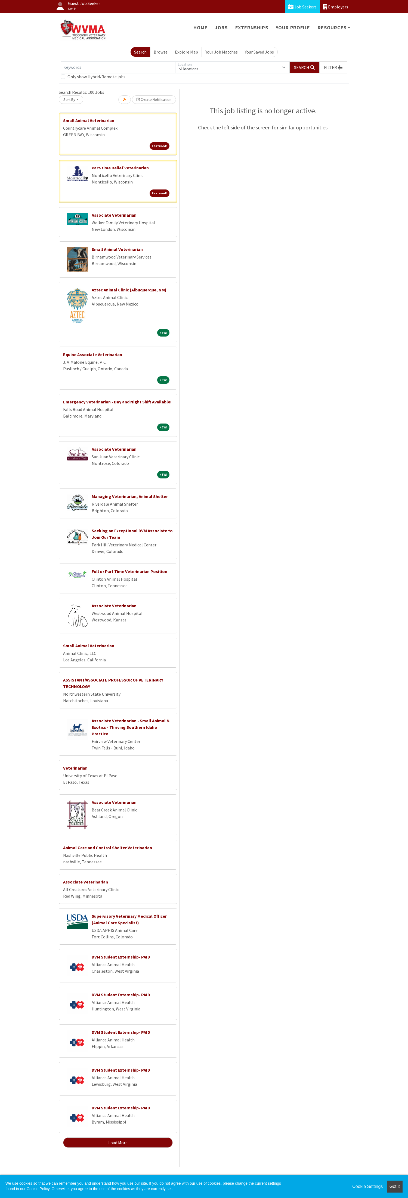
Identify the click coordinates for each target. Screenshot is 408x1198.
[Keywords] (118, 67)
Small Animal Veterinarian (88, 120)
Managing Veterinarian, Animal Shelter (130, 496)
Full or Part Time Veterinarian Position (129, 571)
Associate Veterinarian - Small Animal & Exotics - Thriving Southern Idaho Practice (131, 727)
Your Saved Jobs (259, 52)
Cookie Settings (367, 1186)
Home (200, 27)
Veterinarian (75, 768)
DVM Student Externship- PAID (121, 957)
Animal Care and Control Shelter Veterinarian (107, 847)
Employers (335, 6)
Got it (395, 1186)
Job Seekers (302, 6)
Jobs (221, 27)
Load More (118, 1142)
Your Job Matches (221, 52)
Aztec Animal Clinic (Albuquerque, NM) (129, 290)
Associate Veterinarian (114, 215)
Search (140, 52)
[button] (333, 67)
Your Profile (293, 27)
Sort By (69, 99)
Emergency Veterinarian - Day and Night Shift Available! (117, 401)
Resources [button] (332, 27)
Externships (251, 27)
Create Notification (154, 99)
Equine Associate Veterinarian (92, 354)
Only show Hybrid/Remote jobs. (96, 76)
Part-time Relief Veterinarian (120, 167)
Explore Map (186, 52)
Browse (161, 52)
